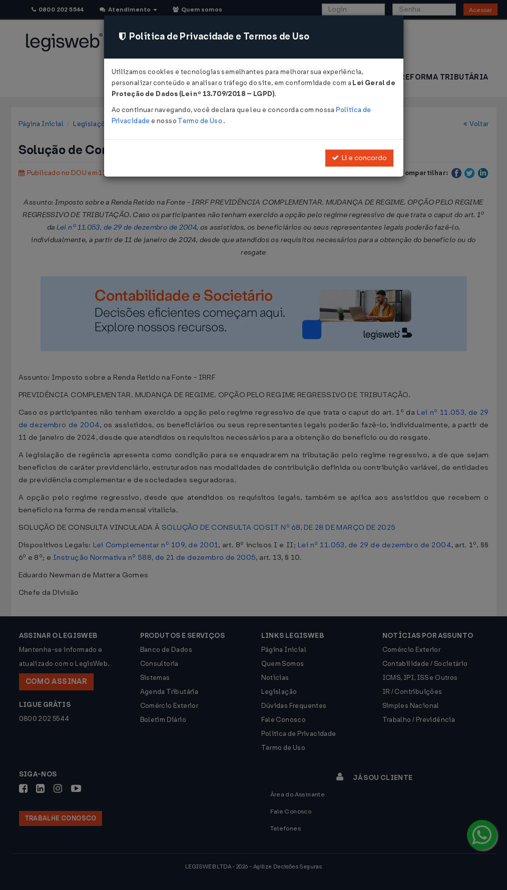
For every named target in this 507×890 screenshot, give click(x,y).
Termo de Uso (200, 121)
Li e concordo (359, 158)
